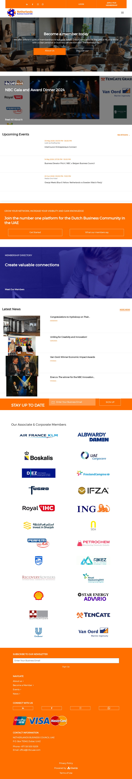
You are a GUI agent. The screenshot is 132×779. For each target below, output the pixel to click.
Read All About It (13, 119)
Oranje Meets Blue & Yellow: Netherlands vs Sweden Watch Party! (73, 182)
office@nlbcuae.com (30, 750)
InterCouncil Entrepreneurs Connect (61, 147)
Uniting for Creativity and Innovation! (68, 337)
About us (17, 681)
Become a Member (22, 685)
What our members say (97, 232)
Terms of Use (66, 773)
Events (16, 689)
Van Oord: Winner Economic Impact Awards (72, 357)
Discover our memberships (82, 52)
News (15, 694)
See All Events (122, 135)
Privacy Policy (66, 763)
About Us (49, 50)
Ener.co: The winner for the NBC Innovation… (72, 377)
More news (125, 310)
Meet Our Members (14, 289)
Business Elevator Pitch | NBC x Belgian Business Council (70, 163)
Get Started (35, 232)
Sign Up (110, 402)
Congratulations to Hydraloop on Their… (70, 317)
